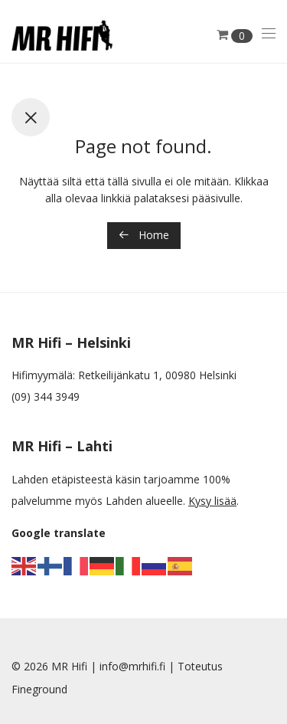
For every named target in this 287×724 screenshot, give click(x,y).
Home (144, 235)
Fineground (39, 689)
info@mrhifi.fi (132, 666)
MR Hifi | (75, 666)
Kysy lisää (212, 500)
